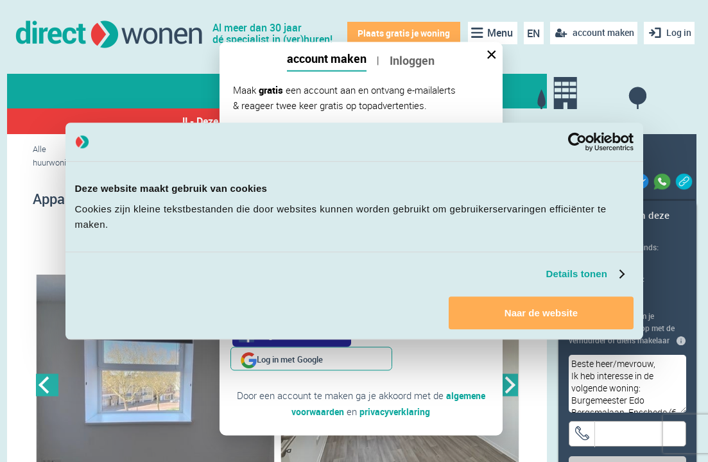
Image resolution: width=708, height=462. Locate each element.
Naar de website (541, 312)
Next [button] (507, 386)
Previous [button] (47, 386)
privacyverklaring (396, 387)
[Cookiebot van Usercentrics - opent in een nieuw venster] (577, 141)
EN (529, 33)
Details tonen (576, 273)
